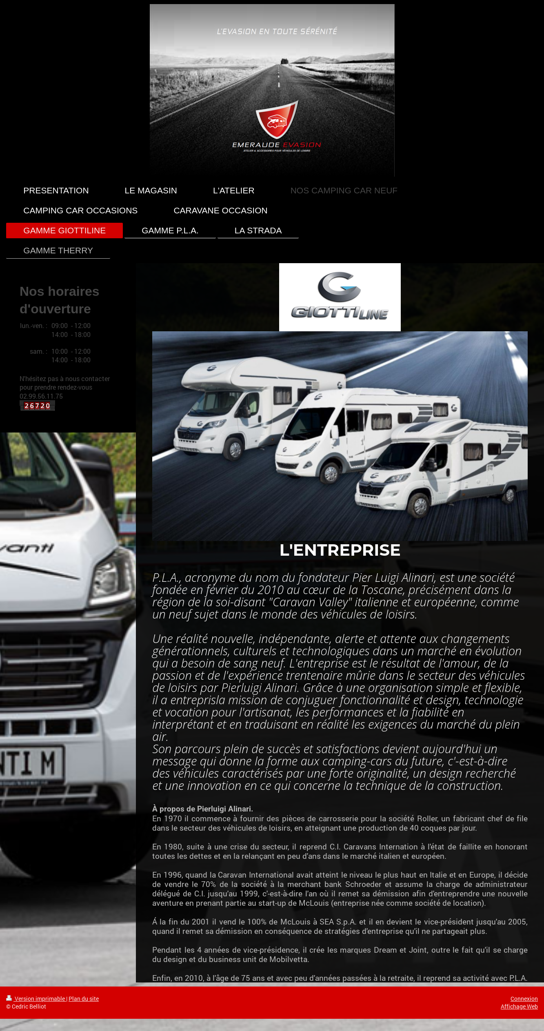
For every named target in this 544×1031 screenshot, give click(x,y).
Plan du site (84, 998)
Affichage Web (519, 1006)
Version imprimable (36, 998)
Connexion (524, 998)
